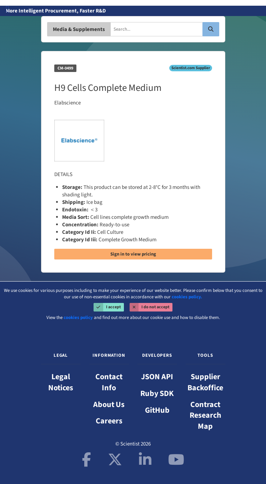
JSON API (157, 376)
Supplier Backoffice (205, 382)
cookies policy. (187, 297)
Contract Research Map (205, 415)
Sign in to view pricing (133, 254)
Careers (109, 421)
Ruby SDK (157, 393)
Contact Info (108, 382)
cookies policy (78, 317)
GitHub (157, 410)
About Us (109, 404)
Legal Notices (60, 382)
